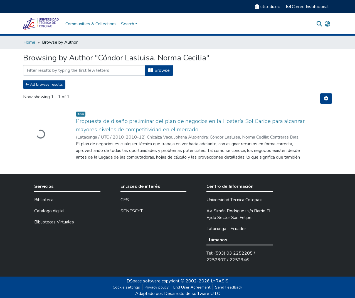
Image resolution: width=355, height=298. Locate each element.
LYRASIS (219, 281)
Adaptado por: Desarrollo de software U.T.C (177, 293)
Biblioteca (43, 200)
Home (29, 42)
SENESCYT (131, 211)
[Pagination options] (326, 98)
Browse (159, 70)
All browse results (44, 84)
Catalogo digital (49, 211)
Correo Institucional (307, 7)
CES (124, 200)
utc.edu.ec (267, 7)
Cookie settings (126, 287)
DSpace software (144, 281)
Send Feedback (228, 287)
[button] (327, 24)
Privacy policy (157, 287)
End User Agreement (191, 287)
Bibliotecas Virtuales (54, 222)
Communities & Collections (91, 24)
